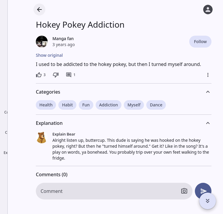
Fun (86, 105)
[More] (208, 75)
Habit (67, 105)
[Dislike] (55, 75)
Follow (200, 41)
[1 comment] (70, 75)
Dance (156, 105)
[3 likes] (40, 75)
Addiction (108, 105)
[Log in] (208, 9)
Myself (133, 105)
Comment (51, 191)
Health (45, 105)
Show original (49, 55)
